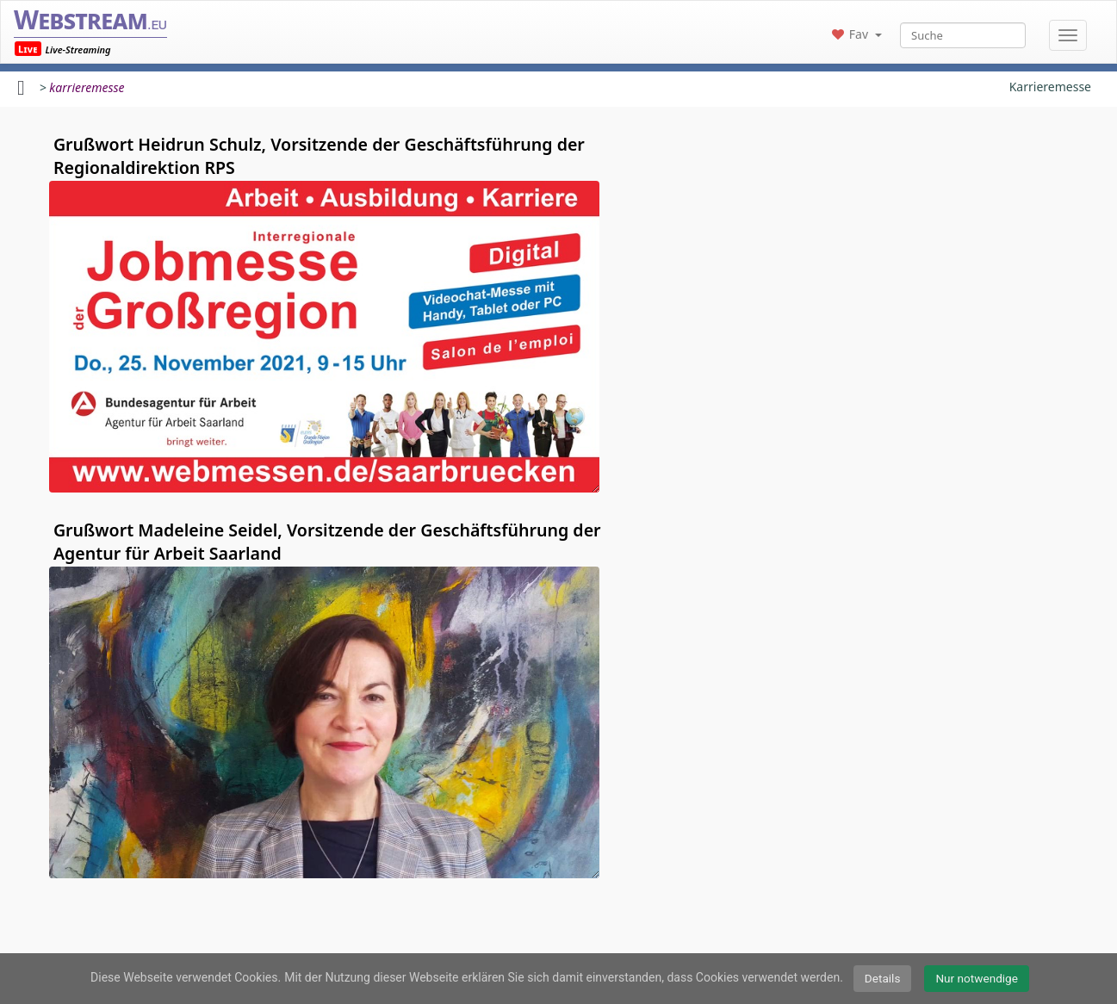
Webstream (90, 19)
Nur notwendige (976, 978)
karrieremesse (86, 87)
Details (883, 978)
